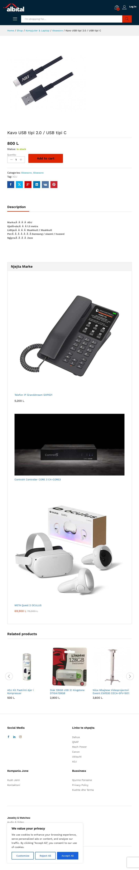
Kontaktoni (13, 784)
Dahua (76, 737)
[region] (45, 843)
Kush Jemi (13, 780)
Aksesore (26, 172)
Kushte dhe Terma (83, 789)
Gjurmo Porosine (82, 780)
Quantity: (11, 155)
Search (127, 19)
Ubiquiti (77, 756)
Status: (11, 149)
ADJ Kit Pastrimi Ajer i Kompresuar (20, 692)
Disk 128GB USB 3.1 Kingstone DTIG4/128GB (67, 692)
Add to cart (45, 158)
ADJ (14, 176)
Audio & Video (15, 822)
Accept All (68, 855)
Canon (76, 751)
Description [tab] (16, 206)
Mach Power (79, 746)
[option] (27, 675)
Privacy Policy (80, 784)
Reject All (45, 855)
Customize (22, 855)
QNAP (75, 741)
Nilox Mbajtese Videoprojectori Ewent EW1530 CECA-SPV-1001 (111, 692)
